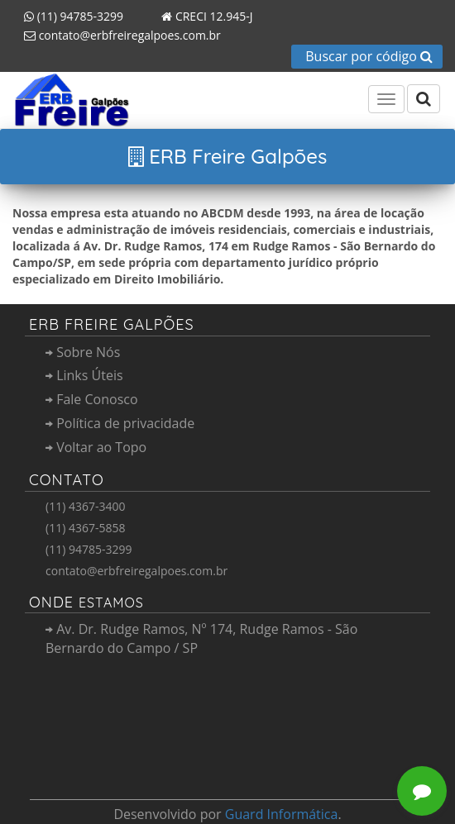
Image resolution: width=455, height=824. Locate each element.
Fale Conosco (92, 399)
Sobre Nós (83, 352)
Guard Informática (281, 814)
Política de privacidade (120, 423)
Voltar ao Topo (96, 447)
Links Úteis (84, 375)
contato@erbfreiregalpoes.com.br (116, 35)
